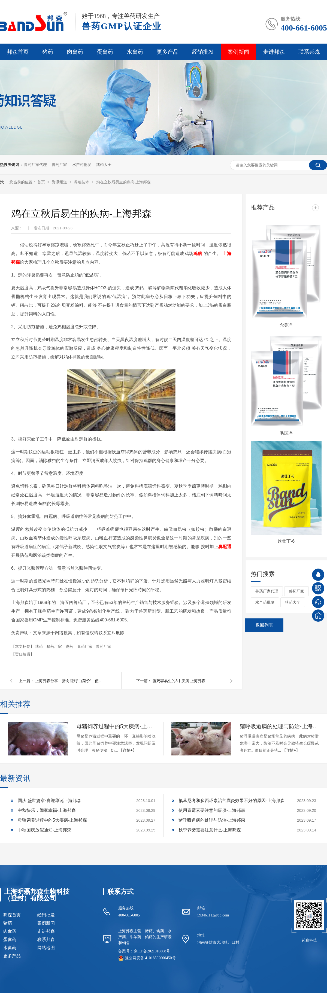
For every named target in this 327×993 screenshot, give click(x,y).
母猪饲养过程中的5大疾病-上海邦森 (116, 726)
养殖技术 (82, 182)
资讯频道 (60, 182)
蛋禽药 (105, 52)
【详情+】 (128, 750)
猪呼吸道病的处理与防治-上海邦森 (279, 726)
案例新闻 (238, 52)
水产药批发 (81, 165)
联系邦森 (309, 52)
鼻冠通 (224, 546)
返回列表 (264, 625)
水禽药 (135, 52)
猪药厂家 (55, 646)
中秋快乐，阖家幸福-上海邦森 (47, 810)
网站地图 (46, 948)
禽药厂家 (85, 646)
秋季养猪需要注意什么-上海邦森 (209, 830)
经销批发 (203, 52)
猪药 (47, 52)
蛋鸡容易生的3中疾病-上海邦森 (179, 681)
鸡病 (197, 253)
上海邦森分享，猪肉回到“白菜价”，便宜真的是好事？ (70, 681)
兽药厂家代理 (35, 165)
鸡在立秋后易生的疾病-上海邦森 (123, 182)
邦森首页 (18, 52)
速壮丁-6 (286, 541)
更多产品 (167, 52)
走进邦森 (274, 52)
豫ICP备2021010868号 (152, 951)
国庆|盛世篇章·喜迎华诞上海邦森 (49, 800)
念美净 (286, 325)
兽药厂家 (59, 165)
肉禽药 (75, 52)
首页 (41, 182)
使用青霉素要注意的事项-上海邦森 (211, 810)
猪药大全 (103, 165)
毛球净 (286, 433)
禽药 (70, 646)
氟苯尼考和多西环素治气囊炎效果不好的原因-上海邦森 (231, 800)
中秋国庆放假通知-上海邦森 (44, 830)
